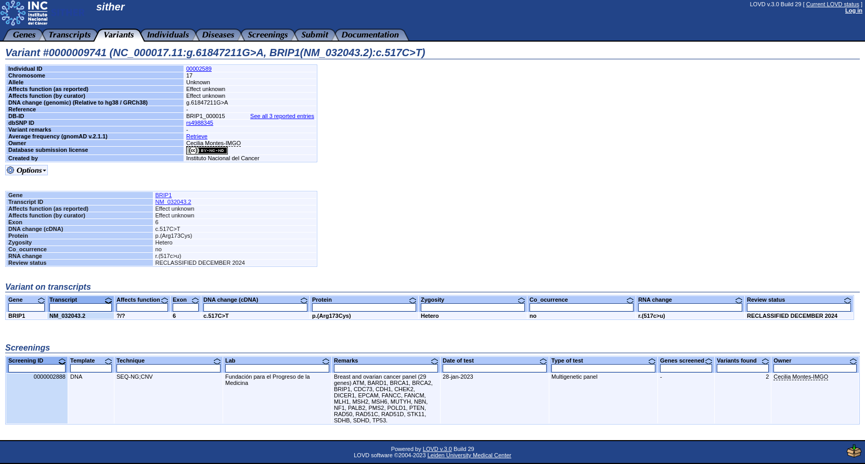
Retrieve (197, 136)
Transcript (80, 300)
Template (91, 360)
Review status (799, 300)
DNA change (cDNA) (255, 300)
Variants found (743, 360)
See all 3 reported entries (282, 116)
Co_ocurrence (582, 300)
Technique (169, 360)
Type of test (603, 360)
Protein (364, 300)
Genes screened (686, 360)
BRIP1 (164, 195)
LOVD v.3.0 (437, 449)
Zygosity (473, 300)
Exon (186, 300)
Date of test (495, 360)
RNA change (690, 300)
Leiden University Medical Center (469, 455)
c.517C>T (216, 316)
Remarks (386, 360)
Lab (277, 360)
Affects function (142, 300)
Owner (815, 360)
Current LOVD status (832, 4)
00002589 (199, 69)
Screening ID (37, 360)
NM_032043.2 (173, 202)
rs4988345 (199, 123)
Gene (26, 300)
